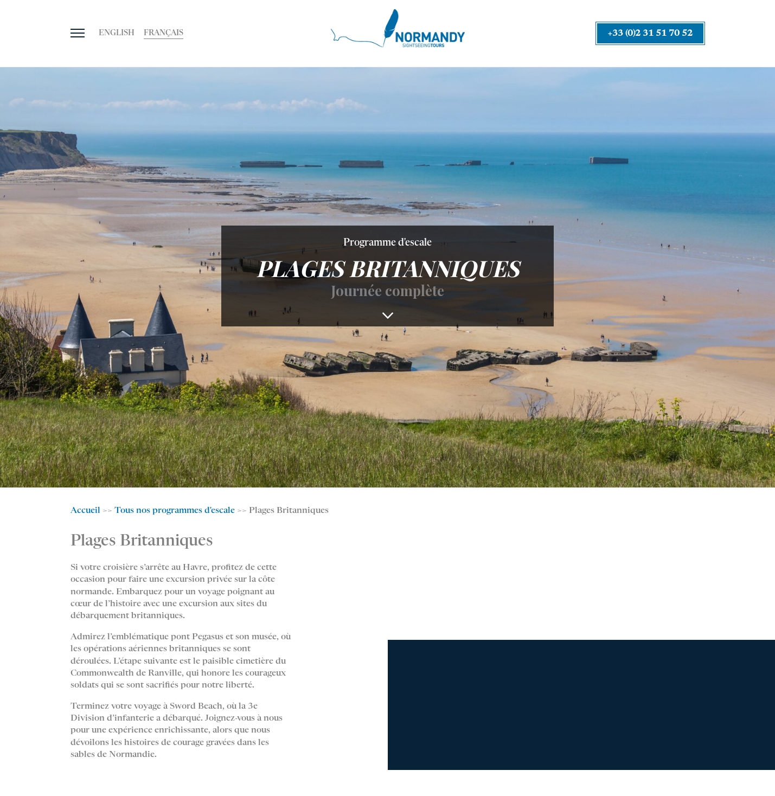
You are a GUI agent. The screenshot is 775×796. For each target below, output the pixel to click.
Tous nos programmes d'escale (174, 510)
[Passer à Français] (163, 33)
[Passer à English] (117, 33)
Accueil (85, 510)
